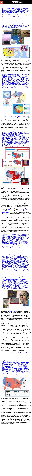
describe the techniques (7, 221)
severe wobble (10, 209)
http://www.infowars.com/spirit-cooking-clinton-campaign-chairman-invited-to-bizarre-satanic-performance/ (15, 243)
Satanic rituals (13, 311)
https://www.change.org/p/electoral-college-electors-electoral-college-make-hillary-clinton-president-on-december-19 (15, 368)
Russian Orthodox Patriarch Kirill (15, 116)
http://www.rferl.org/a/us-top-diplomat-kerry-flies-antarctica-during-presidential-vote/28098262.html (14, 77)
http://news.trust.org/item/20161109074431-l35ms (12, 135)
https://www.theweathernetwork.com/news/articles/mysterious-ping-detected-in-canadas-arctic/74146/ (15, 20)
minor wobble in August (23, 209)
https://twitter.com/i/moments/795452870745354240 (13, 285)
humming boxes (23, 60)
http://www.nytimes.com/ (14, 144)
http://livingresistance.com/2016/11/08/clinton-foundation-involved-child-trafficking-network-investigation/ (14, 280)
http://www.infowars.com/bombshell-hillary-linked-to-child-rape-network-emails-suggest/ (15, 261)
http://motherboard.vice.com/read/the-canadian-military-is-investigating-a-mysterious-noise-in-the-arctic (16, 13)
